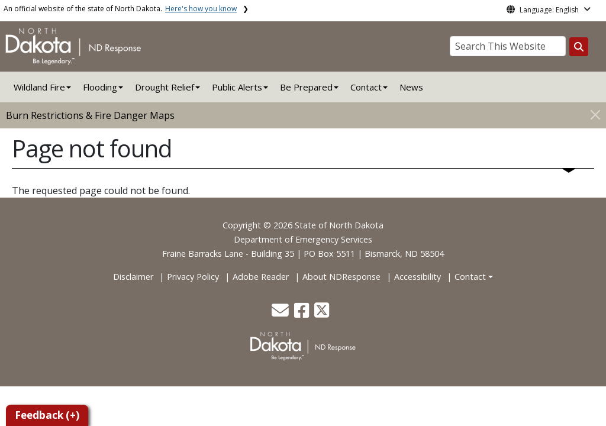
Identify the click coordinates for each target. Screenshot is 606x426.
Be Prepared (306, 87)
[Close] (595, 114)
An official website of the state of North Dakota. (120, 9)
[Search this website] (578, 46)
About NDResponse (341, 276)
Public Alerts (237, 87)
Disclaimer (133, 276)
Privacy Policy (193, 276)
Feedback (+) (47, 415)
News (411, 87)
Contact (470, 276)
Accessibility (417, 276)
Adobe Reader (261, 276)
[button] (281, 313)
